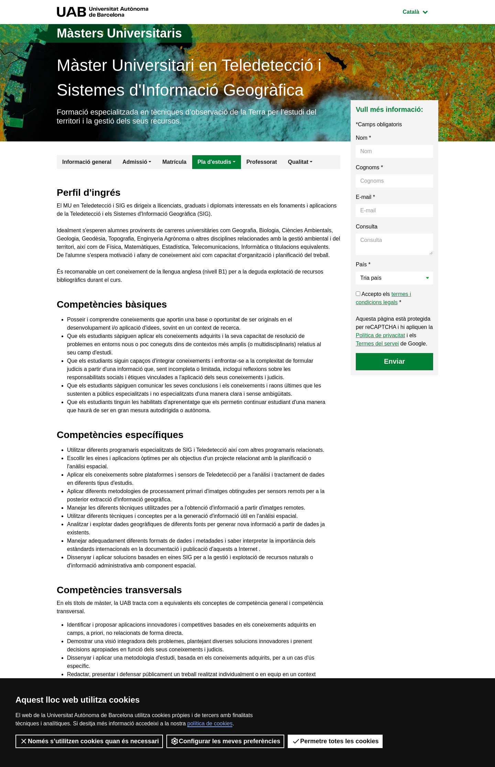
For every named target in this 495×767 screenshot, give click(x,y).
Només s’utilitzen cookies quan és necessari (89, 741)
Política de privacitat (380, 335)
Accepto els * (383, 298)
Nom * (363, 138)
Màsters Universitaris (119, 33)
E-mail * (365, 197)
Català (420, 11)
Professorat (261, 162)
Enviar (394, 361)
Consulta (366, 227)
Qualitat (298, 162)
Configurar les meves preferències (225, 741)
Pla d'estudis (214, 162)
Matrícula (174, 162)
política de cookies (210, 723)
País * (363, 264)
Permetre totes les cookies (335, 741)
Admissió (134, 162)
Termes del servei (377, 344)
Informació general (86, 162)
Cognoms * (369, 167)
